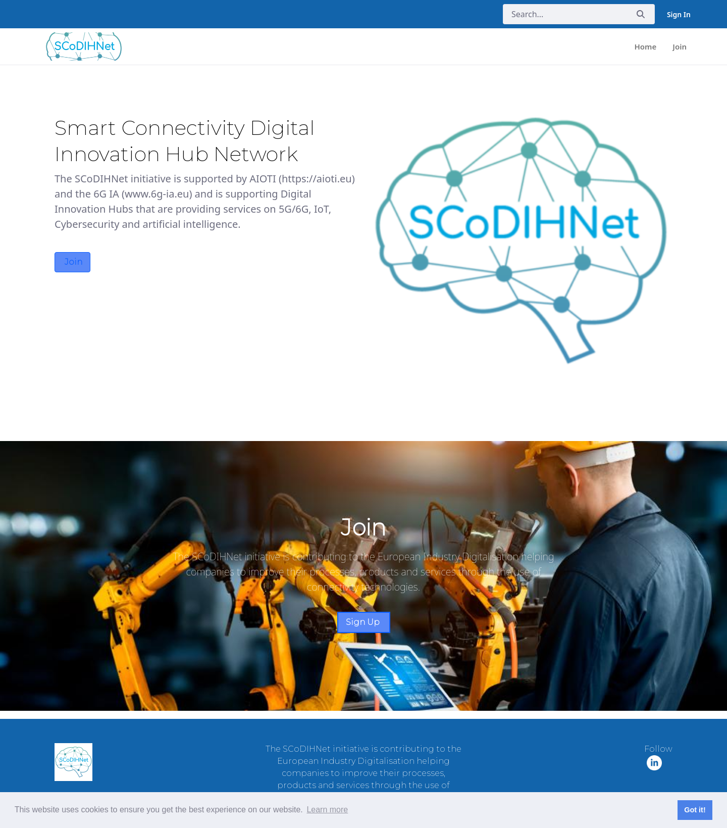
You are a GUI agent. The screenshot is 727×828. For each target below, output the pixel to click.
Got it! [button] (694, 810)
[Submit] (641, 14)
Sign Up (364, 622)
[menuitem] (646, 47)
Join (72, 262)
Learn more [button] (327, 809)
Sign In (679, 14)
